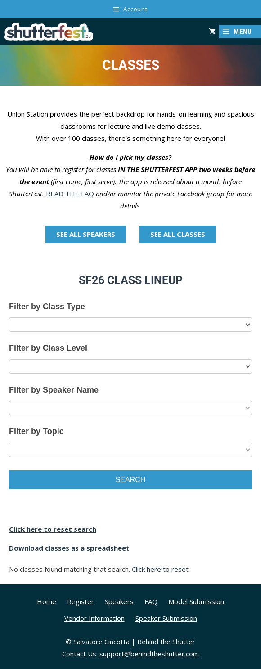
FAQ (151, 601)
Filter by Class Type (47, 306)
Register (80, 601)
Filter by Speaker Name (54, 389)
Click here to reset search (52, 528)
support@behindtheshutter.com (149, 653)
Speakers (119, 601)
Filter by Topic (36, 431)
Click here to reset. (161, 569)
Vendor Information (94, 618)
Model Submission (196, 601)
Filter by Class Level (48, 348)
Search (131, 480)
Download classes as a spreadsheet (69, 547)
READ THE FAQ (70, 193)
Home (46, 601)
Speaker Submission (166, 618)
